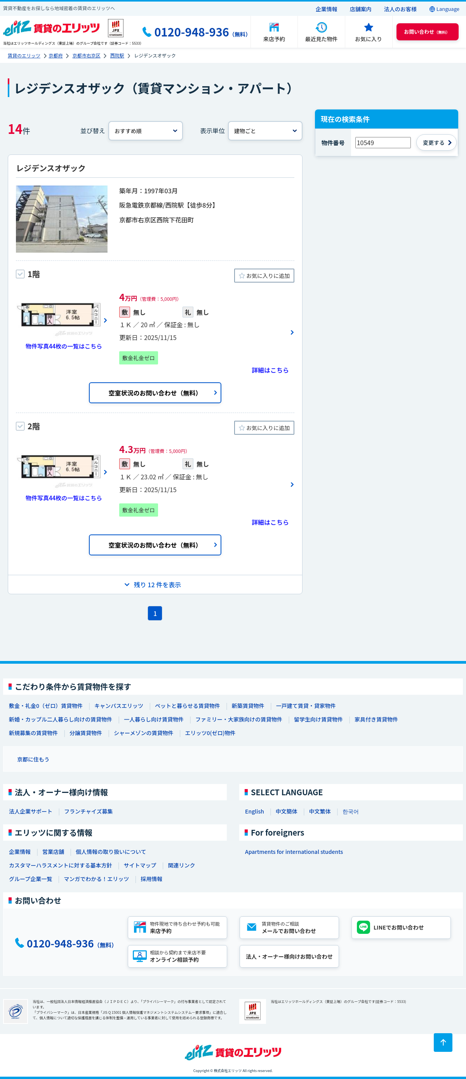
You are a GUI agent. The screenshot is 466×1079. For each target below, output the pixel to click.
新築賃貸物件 (248, 706)
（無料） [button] (427, 31)
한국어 (351, 811)
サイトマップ (139, 865)
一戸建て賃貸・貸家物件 (306, 706)
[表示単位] (265, 131)
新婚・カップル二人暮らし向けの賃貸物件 (60, 719)
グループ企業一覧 (30, 879)
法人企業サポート (30, 811)
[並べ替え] (145, 131)
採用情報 (151, 879)
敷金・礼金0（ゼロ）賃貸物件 (46, 706)
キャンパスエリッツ (118, 706)
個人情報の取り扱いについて (111, 851)
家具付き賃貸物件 (376, 719)
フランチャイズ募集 (88, 811)
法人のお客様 (400, 9)
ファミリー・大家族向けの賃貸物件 (238, 719)
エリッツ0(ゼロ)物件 (210, 733)
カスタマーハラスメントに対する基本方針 (60, 865)
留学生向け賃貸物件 (318, 719)
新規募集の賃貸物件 (33, 733)
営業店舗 (53, 851)
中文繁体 (320, 811)
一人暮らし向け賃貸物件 (154, 719)
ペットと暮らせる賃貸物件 (187, 706)
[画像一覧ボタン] (62, 320)
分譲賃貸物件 (86, 733)
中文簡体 (286, 811)
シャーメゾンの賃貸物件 (143, 733)
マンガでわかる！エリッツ (96, 879)
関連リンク (181, 865)
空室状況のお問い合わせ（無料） (155, 392)
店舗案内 (361, 9)
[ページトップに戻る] (443, 1042)
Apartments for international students (294, 851)
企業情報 (326, 9)
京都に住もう (33, 759)
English (254, 811)
